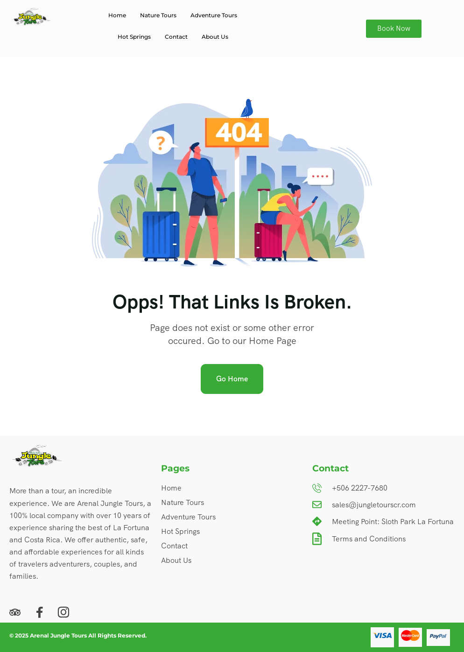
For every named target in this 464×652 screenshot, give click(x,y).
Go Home (232, 379)
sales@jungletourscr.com (374, 505)
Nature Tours (158, 15)
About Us (215, 36)
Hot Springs (134, 36)
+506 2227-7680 (359, 488)
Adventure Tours (213, 15)
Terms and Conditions (369, 539)
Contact (176, 36)
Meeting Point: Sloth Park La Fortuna (393, 521)
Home (117, 15)
